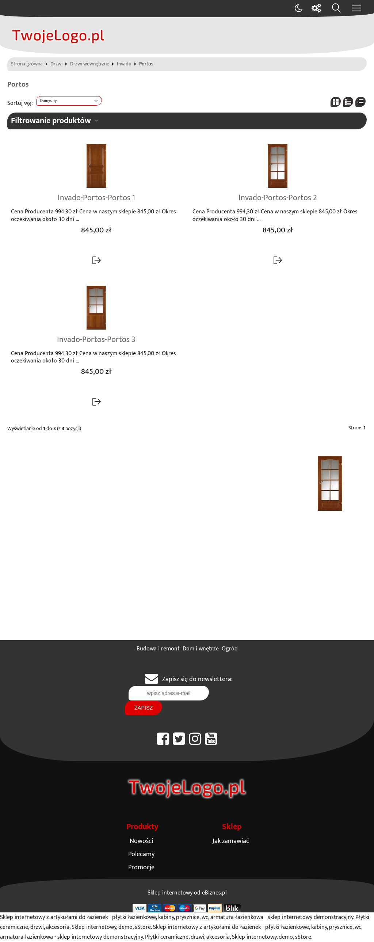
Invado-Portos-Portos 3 (96, 339)
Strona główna (27, 64)
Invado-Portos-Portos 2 (277, 198)
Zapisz (143, 708)
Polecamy (141, 854)
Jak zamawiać (231, 841)
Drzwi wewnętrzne (89, 64)
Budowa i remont (158, 649)
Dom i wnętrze (201, 649)
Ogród (230, 649)
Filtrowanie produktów (51, 121)
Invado (124, 64)
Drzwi (56, 64)
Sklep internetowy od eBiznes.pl (187, 893)
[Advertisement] (187, 585)
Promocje (141, 867)
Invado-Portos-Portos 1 (96, 198)
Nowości (141, 841)
